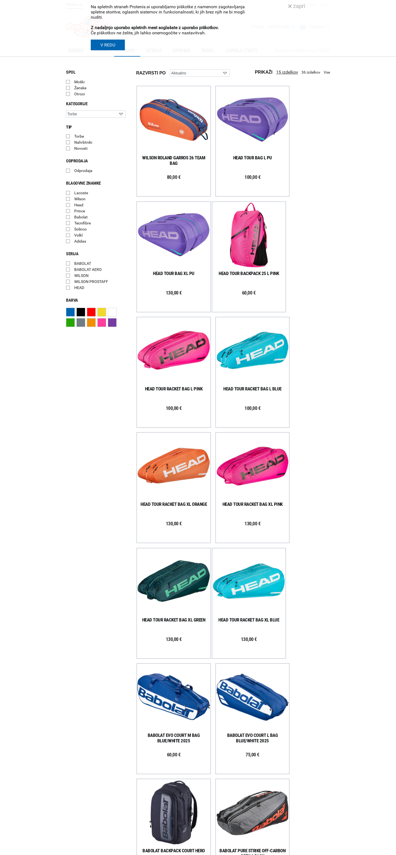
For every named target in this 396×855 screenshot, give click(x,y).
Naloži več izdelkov (233, 673)
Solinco (80, 229)
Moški (79, 82)
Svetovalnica (211, 809)
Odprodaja (83, 170)
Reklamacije (142, 787)
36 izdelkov (310, 72)
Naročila (139, 773)
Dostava (139, 759)
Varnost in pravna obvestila (148, 849)
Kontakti (208, 766)
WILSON (81, 275)
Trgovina (208, 759)
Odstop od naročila (148, 794)
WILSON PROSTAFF (91, 281)
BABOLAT (82, 263)
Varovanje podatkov (149, 809)
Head (78, 205)
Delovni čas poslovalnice (221, 773)
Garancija (140, 780)
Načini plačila (143, 802)
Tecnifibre (82, 223)
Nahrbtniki (83, 142)
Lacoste (81, 193)
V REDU (107, 45)
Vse (327, 72)
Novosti (80, 148)
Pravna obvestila (146, 816)
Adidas (80, 241)
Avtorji (325, 849)
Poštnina (139, 766)
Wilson (80, 199)
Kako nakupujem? (147, 751)
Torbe (79, 136)
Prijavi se (79, 764)
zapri (296, 6)
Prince (79, 211)
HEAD (79, 287)
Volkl (78, 235)
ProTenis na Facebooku (96, 780)
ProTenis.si (278, 830)
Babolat (81, 217)
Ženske (80, 88)
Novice (206, 802)
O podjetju (209, 751)
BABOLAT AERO (88, 269)
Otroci (79, 94)
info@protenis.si (298, 816)
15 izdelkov (287, 72)
